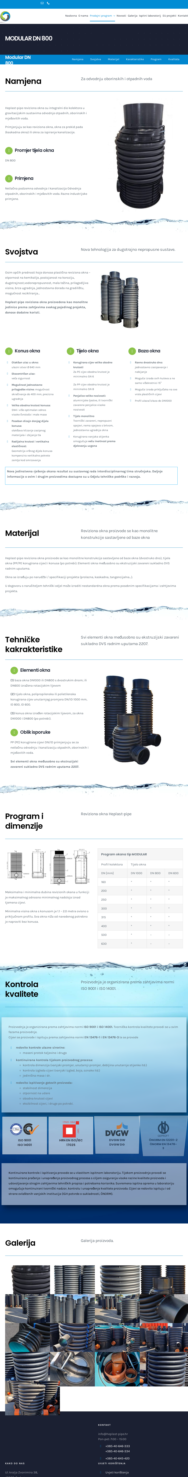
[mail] (42, 3)
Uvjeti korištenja (117, 1472)
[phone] (48, 3)
